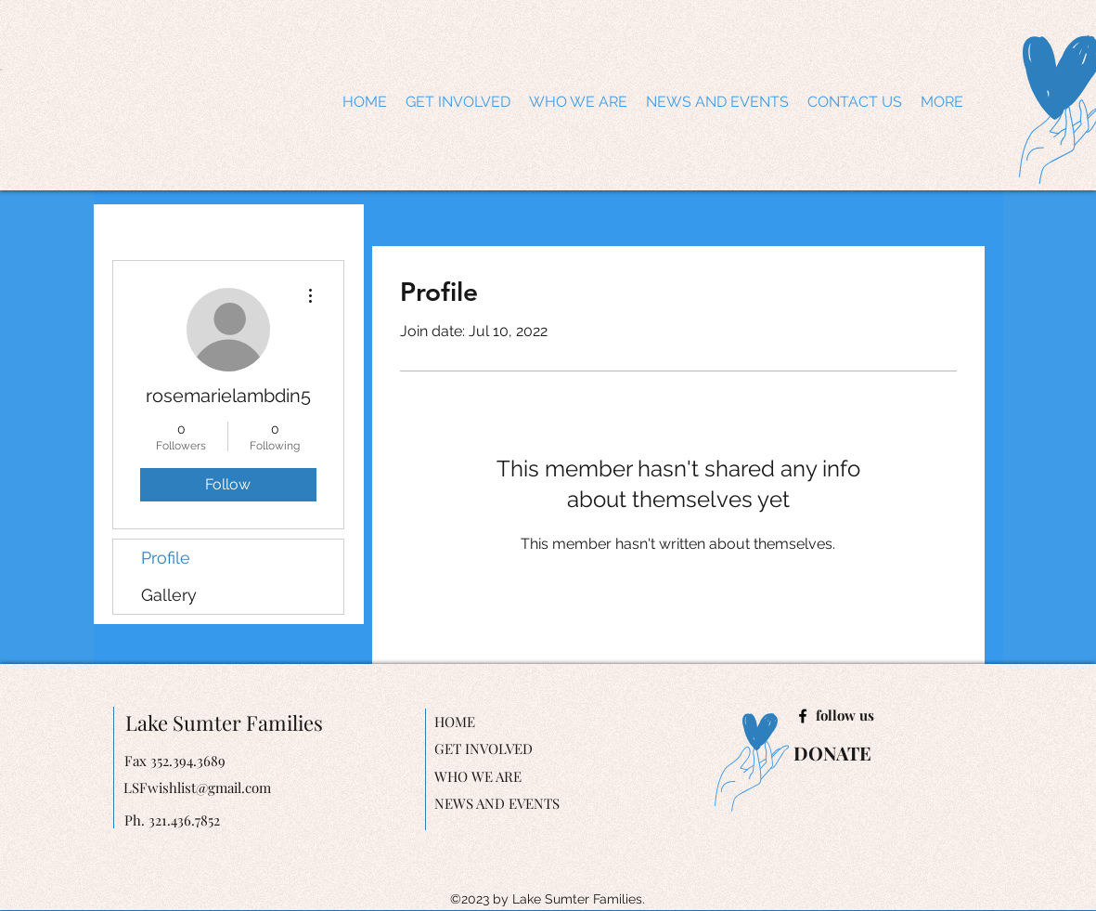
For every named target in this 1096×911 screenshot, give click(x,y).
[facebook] (802, 716)
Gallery (169, 595)
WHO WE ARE (478, 776)
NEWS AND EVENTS (497, 803)
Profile (165, 557)
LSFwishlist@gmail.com (197, 787)
